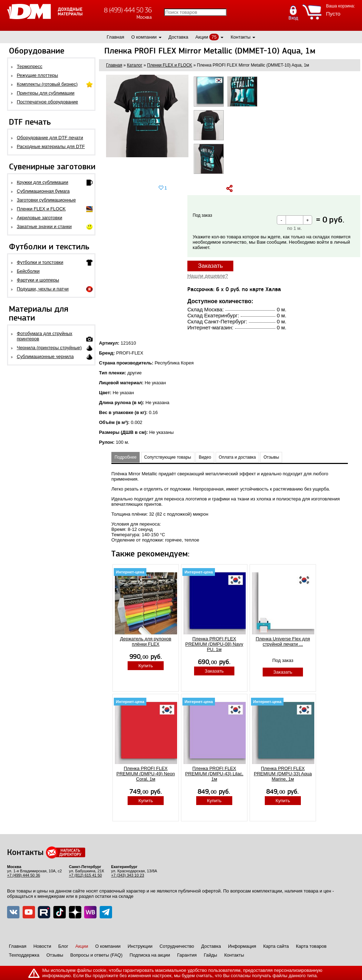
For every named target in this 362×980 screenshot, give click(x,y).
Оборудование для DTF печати (50, 137)
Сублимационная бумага (43, 191)
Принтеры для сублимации (46, 93)
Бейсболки (28, 271)
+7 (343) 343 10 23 (127, 875)
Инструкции (140, 946)
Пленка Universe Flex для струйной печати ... (283, 641)
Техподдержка (24, 955)
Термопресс (29, 66)
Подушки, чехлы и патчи (43, 288)
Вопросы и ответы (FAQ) (96, 955)
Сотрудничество (176, 946)
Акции (201, 37)
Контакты (240, 37)
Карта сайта (276, 946)
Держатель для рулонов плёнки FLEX (145, 641)
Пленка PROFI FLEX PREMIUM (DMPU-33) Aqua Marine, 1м (283, 774)
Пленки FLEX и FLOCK (41, 208)
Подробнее (125, 457)
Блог (63, 946)
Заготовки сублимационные (46, 200)
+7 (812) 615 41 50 (85, 875)
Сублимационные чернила (45, 356)
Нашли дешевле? (207, 276)
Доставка (178, 37)
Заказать (210, 265)
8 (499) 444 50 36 (128, 10)
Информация (242, 946)
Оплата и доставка (237, 457)
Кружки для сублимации (42, 182)
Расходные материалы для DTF (51, 146)
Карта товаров (311, 946)
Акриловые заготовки (39, 217)
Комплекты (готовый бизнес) (47, 84)
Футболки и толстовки (40, 262)
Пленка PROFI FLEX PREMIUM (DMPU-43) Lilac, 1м (214, 774)
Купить (145, 665)
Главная (115, 37)
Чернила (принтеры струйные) (49, 347)
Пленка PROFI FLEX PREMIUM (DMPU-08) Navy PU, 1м (214, 644)
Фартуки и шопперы (38, 280)
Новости (42, 946)
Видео (205, 457)
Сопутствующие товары (167, 457)
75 (213, 37)
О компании (144, 37)
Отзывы (271, 457)
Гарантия (187, 955)
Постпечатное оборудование (47, 101)
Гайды (210, 955)
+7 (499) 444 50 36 (23, 875)
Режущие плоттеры (37, 75)
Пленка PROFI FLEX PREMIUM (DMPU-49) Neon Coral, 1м (145, 774)
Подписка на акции (150, 955)
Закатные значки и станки (44, 226)
